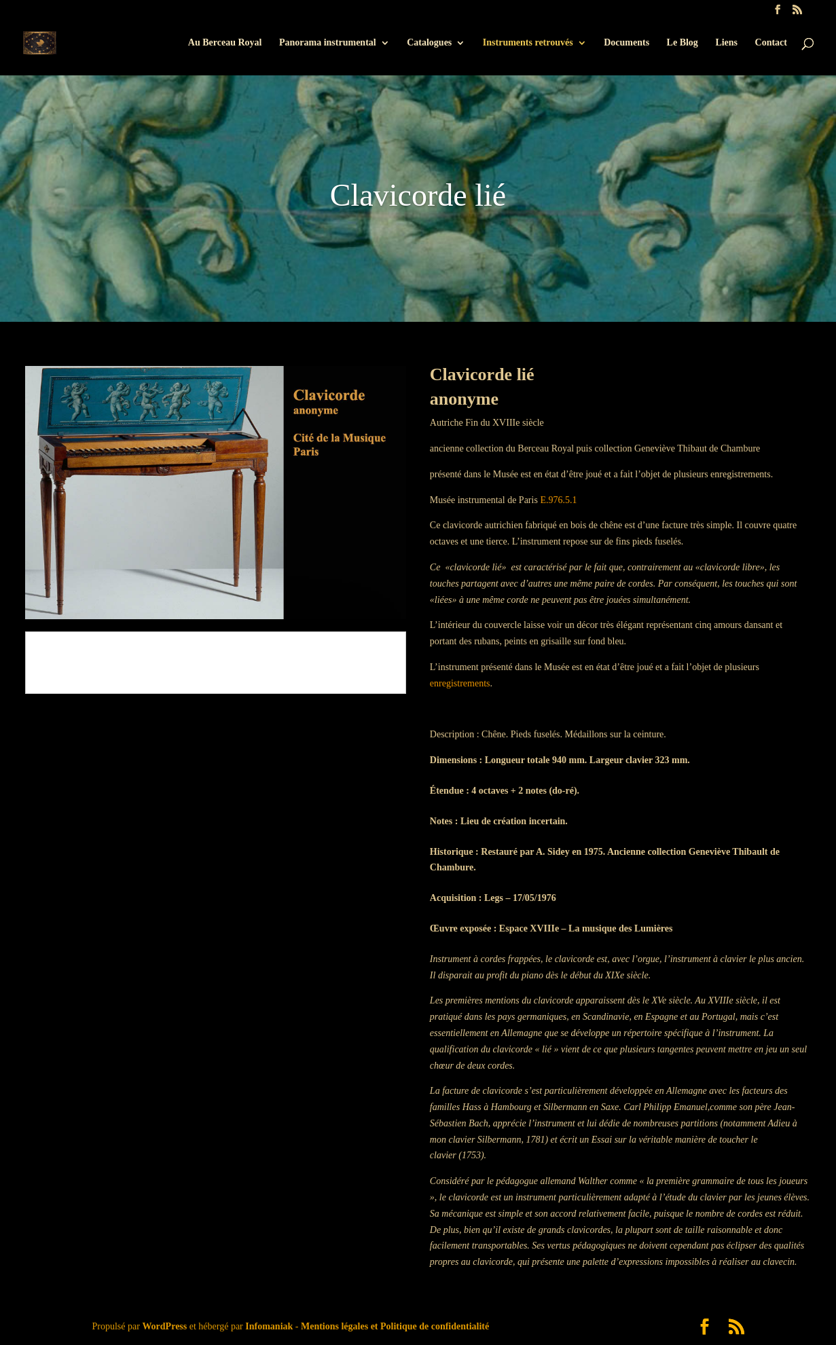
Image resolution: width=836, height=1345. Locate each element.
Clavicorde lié (418, 195)
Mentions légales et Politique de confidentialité (395, 1326)
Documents (626, 43)
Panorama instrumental (327, 43)
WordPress (164, 1326)
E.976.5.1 (558, 500)
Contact (771, 43)
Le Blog (682, 43)
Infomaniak (269, 1326)
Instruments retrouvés (528, 43)
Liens (726, 43)
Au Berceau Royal (225, 43)
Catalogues (429, 43)
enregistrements (460, 683)
